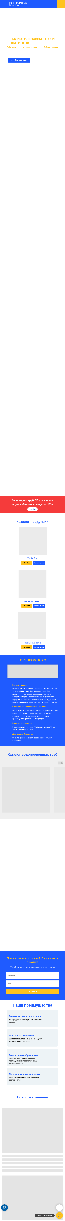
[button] (39, 563)
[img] (33, 541)
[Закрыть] (62, 498)
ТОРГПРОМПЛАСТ (19, 3)
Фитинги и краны (31, 601)
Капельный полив (33, 643)
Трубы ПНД (14, 5)
